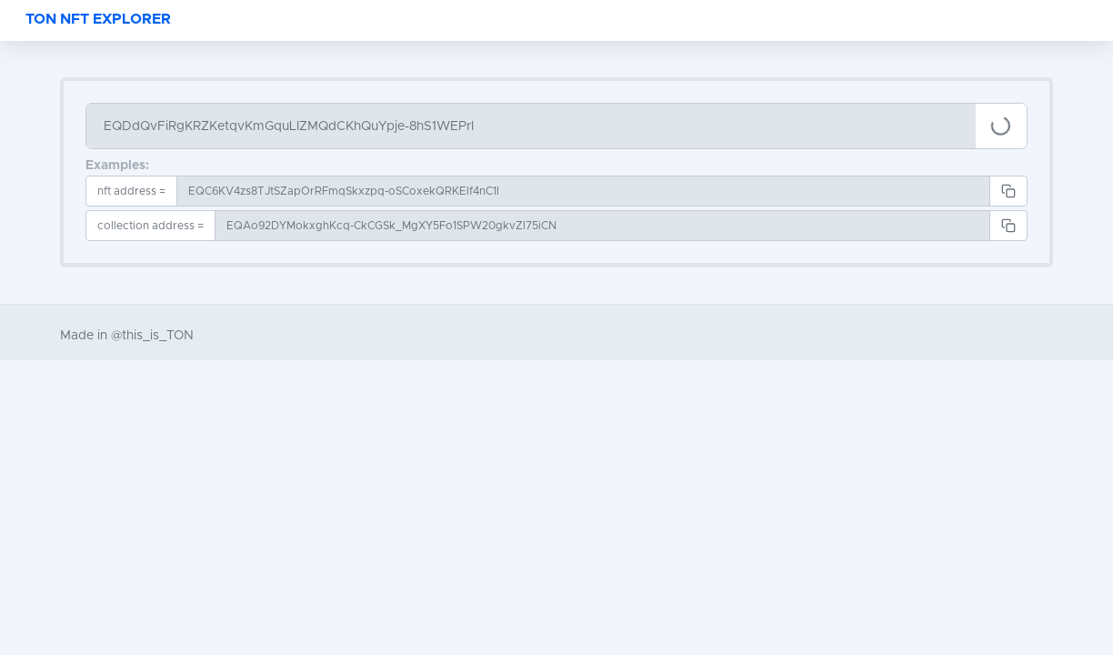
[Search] (531, 126)
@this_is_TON (152, 335)
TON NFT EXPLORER (98, 19)
